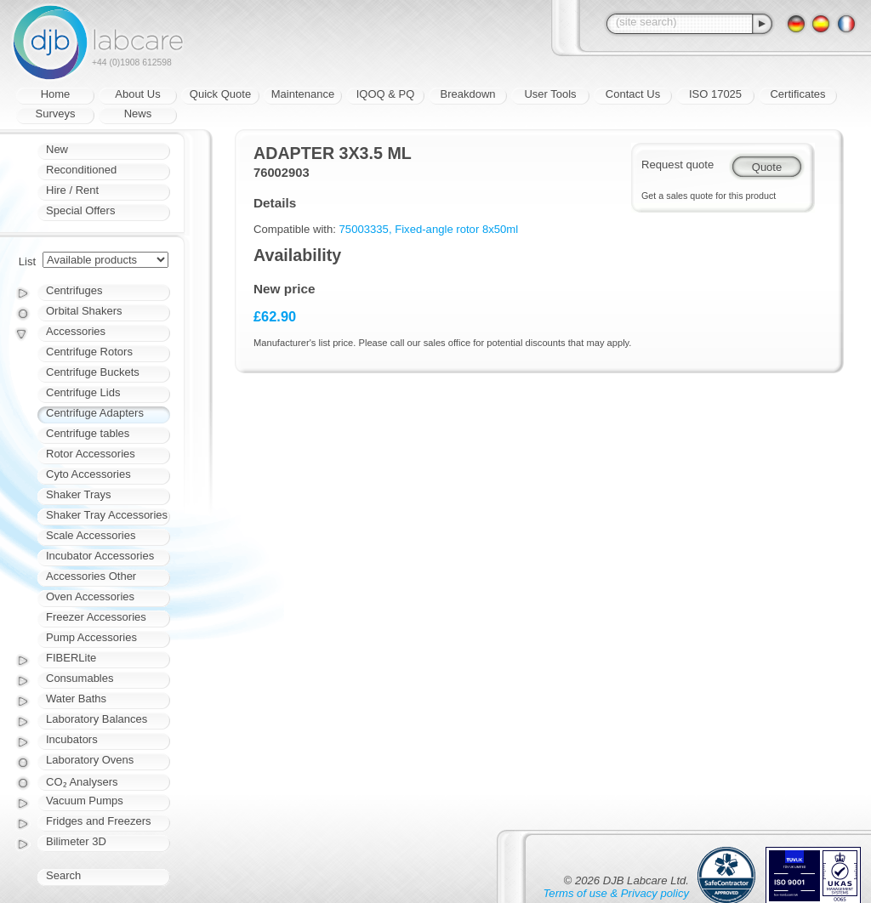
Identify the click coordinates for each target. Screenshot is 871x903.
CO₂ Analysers (81, 781)
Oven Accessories (90, 596)
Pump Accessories (91, 637)
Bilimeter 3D (76, 841)
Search (63, 875)
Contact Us (633, 94)
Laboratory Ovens (90, 759)
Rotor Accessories (90, 453)
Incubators (72, 739)
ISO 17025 (715, 94)
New (57, 149)
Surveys (56, 113)
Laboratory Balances (96, 719)
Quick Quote (220, 94)
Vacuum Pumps (84, 800)
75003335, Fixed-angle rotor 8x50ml (429, 229)
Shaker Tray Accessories (107, 514)
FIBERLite (71, 657)
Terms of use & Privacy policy (616, 893)
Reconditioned (81, 169)
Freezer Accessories (96, 617)
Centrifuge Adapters (95, 412)
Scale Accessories (91, 535)
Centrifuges (74, 290)
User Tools (550, 94)
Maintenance (302, 94)
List (27, 261)
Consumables (80, 678)
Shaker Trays (78, 494)
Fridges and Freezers (98, 821)
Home (56, 94)
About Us (137, 94)
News (138, 113)
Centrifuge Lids (83, 392)
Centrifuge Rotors (89, 351)
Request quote (677, 164)
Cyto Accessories (88, 474)
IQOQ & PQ (385, 94)
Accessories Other (91, 576)
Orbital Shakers (84, 310)
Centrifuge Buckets (92, 372)
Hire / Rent (72, 190)
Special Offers (80, 210)
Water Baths (76, 698)
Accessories (75, 331)
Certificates (797, 94)
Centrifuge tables (87, 433)
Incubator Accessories (100, 555)
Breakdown (467, 94)
